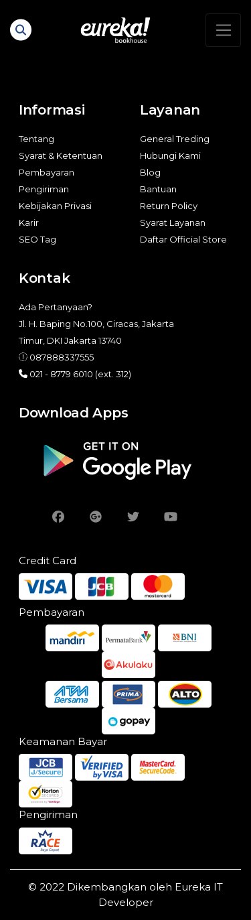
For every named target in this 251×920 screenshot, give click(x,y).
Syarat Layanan (172, 222)
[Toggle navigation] (223, 30)
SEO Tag (37, 239)
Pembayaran (46, 172)
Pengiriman (44, 189)
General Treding (175, 138)
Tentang (36, 138)
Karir (29, 222)
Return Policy (168, 205)
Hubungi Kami (170, 155)
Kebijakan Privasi (55, 205)
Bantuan (158, 189)
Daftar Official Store (183, 239)
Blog (150, 172)
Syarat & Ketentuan (60, 155)
